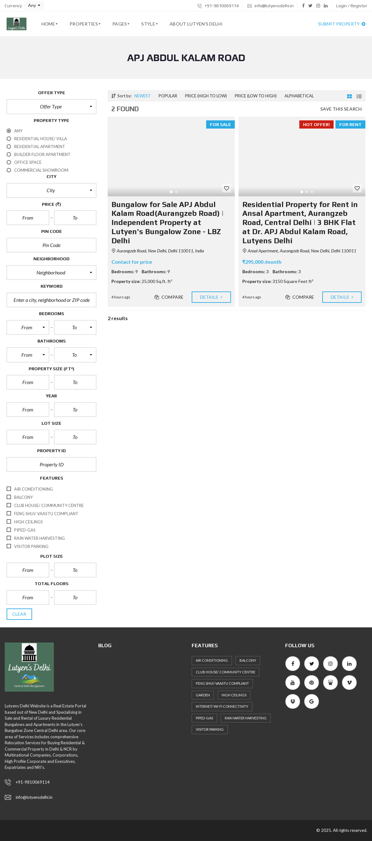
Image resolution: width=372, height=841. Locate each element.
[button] (34, 5)
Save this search (341, 109)
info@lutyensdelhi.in (270, 5)
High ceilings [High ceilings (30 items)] (234, 695)
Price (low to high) (256, 95)
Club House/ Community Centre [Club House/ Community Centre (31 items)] (225, 672)
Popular (168, 95)
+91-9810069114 (218, 5)
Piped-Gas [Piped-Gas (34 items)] (204, 718)
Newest (142, 95)
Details (211, 297)
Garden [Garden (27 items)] (203, 695)
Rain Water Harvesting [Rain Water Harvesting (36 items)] (246, 718)
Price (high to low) (206, 95)
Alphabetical (299, 95)
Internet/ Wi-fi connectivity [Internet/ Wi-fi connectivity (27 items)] (222, 706)
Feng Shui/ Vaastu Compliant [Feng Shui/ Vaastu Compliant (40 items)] (222, 683)
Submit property (341, 23)
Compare (169, 297)
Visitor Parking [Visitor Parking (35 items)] (210, 729)
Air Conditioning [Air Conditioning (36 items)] (212, 660)
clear (19, 614)
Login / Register (351, 5)
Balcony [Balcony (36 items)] (248, 660)
